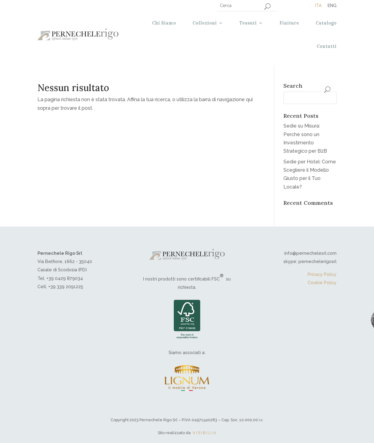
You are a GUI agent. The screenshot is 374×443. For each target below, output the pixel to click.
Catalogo (326, 23)
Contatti (327, 46)
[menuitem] (318, 5)
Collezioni (205, 23)
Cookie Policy (322, 282)
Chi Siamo (164, 23)
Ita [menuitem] (318, 5)
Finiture (289, 23)
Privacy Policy (322, 274)
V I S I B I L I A (204, 432)
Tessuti (248, 23)
